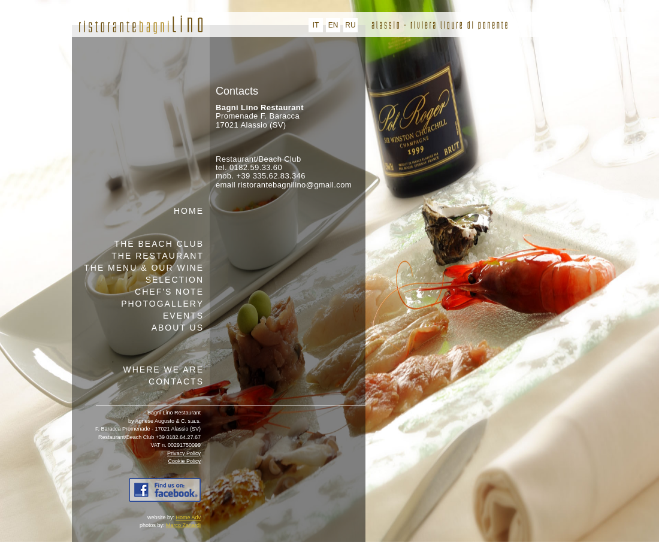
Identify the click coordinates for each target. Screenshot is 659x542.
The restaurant (157, 256)
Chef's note (169, 291)
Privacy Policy (184, 453)
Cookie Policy (184, 461)
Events (183, 315)
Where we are (163, 369)
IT (316, 25)
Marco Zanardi (183, 525)
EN (333, 25)
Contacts (176, 381)
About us (178, 327)
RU (350, 25)
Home (189, 211)
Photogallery (162, 303)
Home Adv (188, 517)
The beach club (159, 244)
